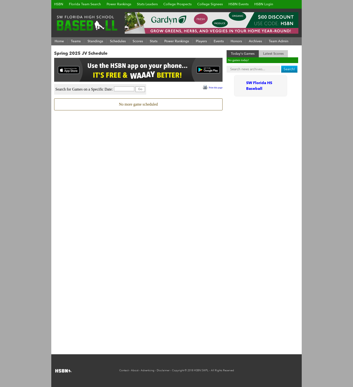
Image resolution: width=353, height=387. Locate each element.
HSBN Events (238, 4)
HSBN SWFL (201, 370)
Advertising (147, 370)
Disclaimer (163, 370)
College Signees (210, 4)
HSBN (58, 4)
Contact (124, 370)
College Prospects (177, 4)
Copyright (178, 370)
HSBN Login (263, 4)
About (134, 370)
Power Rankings (119, 4)
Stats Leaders (147, 4)
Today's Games (242, 53)
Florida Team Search (85, 4)
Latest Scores (273, 53)
